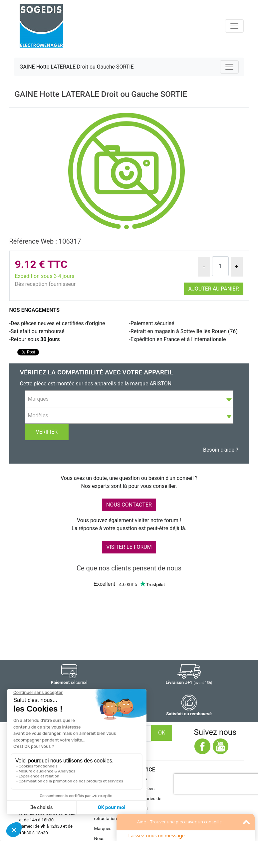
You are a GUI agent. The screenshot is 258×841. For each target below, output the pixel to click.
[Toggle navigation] (234, 26)
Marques (103, 828)
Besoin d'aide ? (220, 450)
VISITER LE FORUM (128, 547)
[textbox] (129, 399)
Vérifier (47, 432)
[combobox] (129, 398)
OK (161, 733)
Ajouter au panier (213, 289)
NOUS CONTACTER (129, 505)
